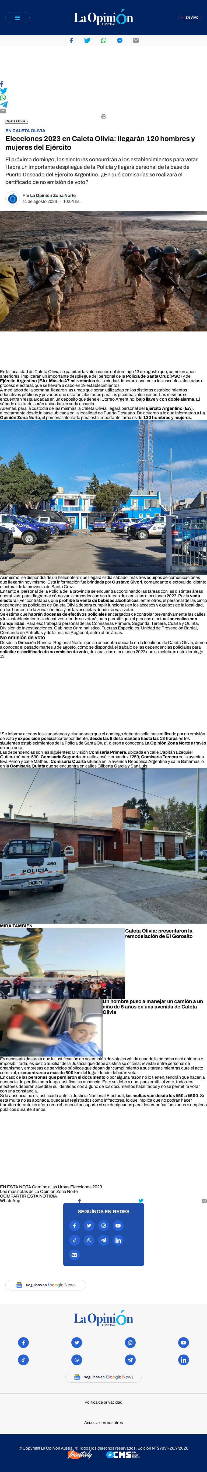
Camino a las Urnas (50, 1187)
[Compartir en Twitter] (103, 91)
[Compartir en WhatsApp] (103, 98)
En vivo (192, 17)
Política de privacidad (103, 1402)
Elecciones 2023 (86, 1187)
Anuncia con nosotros (103, 1423)
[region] (103, 63)
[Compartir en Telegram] (103, 105)
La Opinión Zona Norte (53, 195)
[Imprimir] (103, 117)
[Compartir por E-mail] (103, 111)
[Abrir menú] (17, 17)
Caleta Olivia (15, 121)
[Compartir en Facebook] (103, 84)
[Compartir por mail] (204, 1200)
